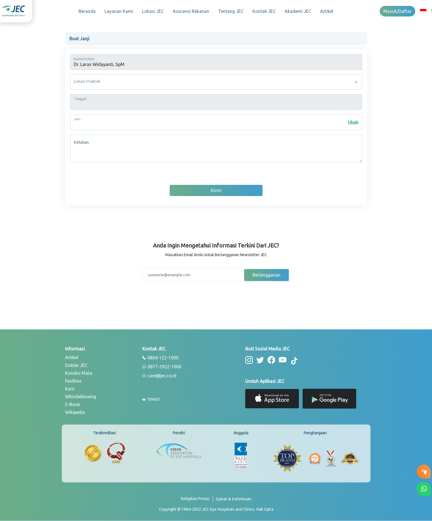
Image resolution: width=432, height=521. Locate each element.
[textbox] (216, 82)
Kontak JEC (264, 11)
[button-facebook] (271, 360)
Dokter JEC (76, 365)
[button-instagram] (249, 360)
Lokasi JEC (153, 11)
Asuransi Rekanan (191, 11)
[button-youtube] (283, 360)
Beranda (87, 11)
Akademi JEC (298, 11)
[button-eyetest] (424, 471)
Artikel (326, 11)
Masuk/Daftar (397, 11)
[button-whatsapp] (424, 489)
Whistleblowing (80, 396)
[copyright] (216, 509)
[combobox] (216, 82)
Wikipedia (75, 412)
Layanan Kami (119, 11)
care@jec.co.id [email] (159, 376)
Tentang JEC (231, 11)
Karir (70, 389)
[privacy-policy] (197, 501)
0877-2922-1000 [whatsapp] (161, 367)
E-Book (72, 404)
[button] (423, 11)
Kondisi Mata (78, 373)
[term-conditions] (233, 501)
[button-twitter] (260, 360)
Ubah (353, 122)
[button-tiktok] (294, 361)
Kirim (216, 190)
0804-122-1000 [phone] (160, 358)
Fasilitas (73, 381)
